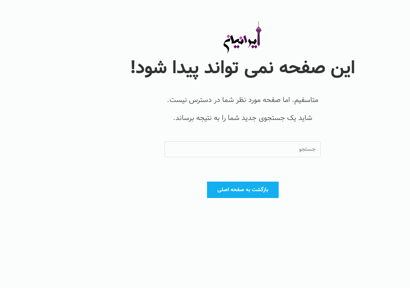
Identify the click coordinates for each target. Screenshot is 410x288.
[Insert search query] (205, 149)
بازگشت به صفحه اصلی (205, 190)
